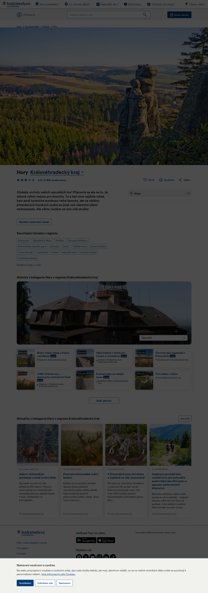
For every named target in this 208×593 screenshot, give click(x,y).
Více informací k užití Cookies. (58, 574)
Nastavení (64, 583)
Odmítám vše (45, 583)
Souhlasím (25, 583)
